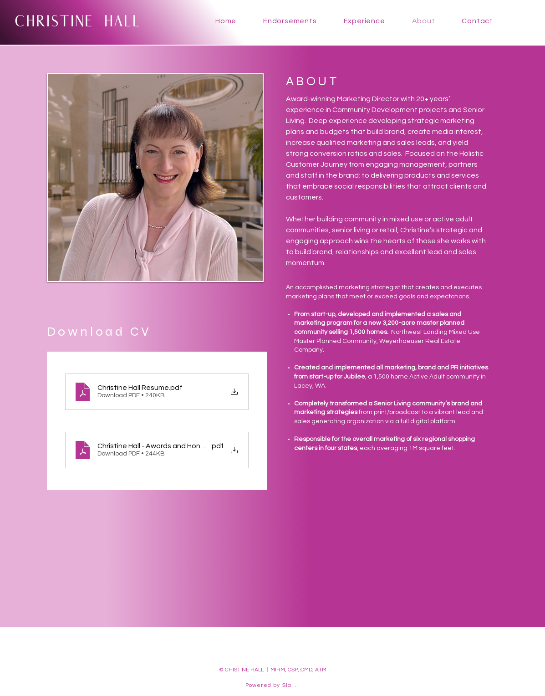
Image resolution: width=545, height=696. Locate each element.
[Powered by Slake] (272, 685)
